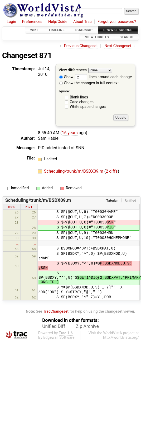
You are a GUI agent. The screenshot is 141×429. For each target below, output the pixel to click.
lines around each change (103, 77)
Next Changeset (117, 46)
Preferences (32, 21)
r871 (29, 207)
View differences (73, 70)
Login (11, 21)
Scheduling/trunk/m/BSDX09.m (74, 171)
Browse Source (117, 30)
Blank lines (79, 97)
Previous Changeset (81, 46)
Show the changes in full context (89, 83)
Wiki (34, 30)
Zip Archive (87, 326)
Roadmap (84, 30)
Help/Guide (57, 21)
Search (126, 37)
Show (66, 77)
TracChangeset (56, 311)
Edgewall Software (59, 337)
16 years (70, 132)
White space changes (88, 106)
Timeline (56, 30)
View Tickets (97, 37)
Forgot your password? (117, 21)
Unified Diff (53, 326)
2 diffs (112, 171)
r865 (11, 207)
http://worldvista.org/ (121, 337)
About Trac (82, 21)
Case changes (82, 102)
